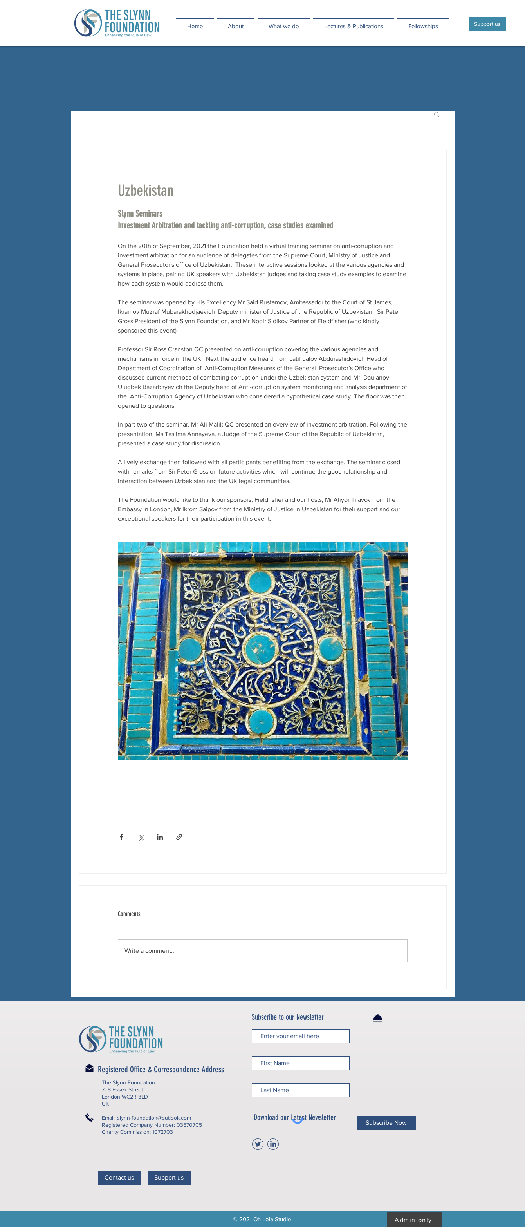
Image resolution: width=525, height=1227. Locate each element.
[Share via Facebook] (121, 837)
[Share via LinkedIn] (160, 837)
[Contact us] (119, 1178)
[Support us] (487, 24)
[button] (436, 114)
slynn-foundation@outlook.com (154, 1118)
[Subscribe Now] (386, 1123)
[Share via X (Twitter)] (140, 837)
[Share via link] (179, 837)
